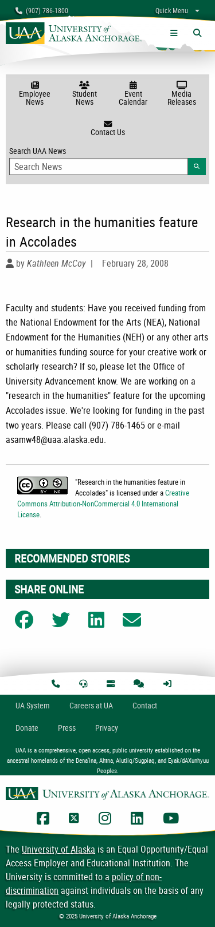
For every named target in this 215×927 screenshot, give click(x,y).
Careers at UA (91, 705)
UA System (32, 705)
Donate (26, 727)
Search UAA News (107, 160)
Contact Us (107, 128)
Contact (144, 705)
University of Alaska (58, 849)
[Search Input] (98, 166)
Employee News (34, 94)
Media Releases (181, 94)
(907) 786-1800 (41, 10)
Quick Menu (171, 10)
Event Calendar (133, 94)
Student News (84, 94)
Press (67, 727)
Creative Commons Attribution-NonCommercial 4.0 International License (103, 504)
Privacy (106, 727)
